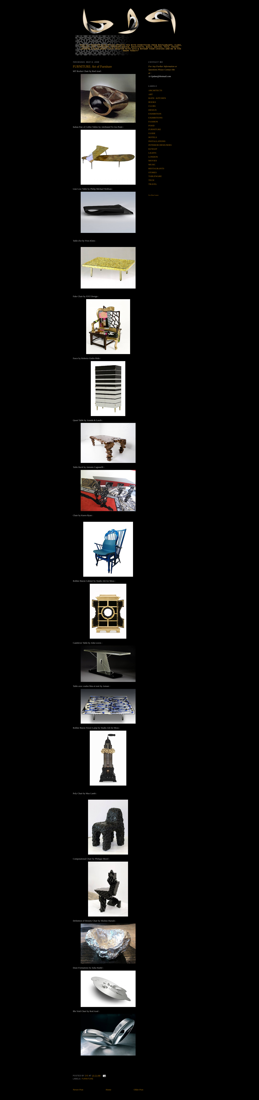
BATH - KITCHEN (157, 98)
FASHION (153, 121)
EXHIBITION (154, 113)
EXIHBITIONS (155, 117)
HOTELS (152, 137)
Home (108, 1089)
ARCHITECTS (155, 90)
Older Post (138, 1089)
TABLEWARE (155, 176)
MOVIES (152, 160)
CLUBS (152, 106)
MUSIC (152, 164)
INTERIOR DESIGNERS (160, 145)
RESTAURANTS (156, 168)
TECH (151, 180)
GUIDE (151, 133)
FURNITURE (88, 1079)
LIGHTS (152, 153)
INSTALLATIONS (156, 141)
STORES (152, 172)
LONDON (153, 157)
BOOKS (152, 102)
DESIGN (152, 110)
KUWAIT (152, 149)
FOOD (151, 125)
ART (150, 94)
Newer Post (78, 1089)
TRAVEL (152, 184)
